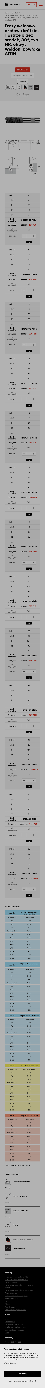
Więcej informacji (10, 1363)
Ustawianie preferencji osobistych (22, 1381)
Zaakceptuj (22, 1374)
